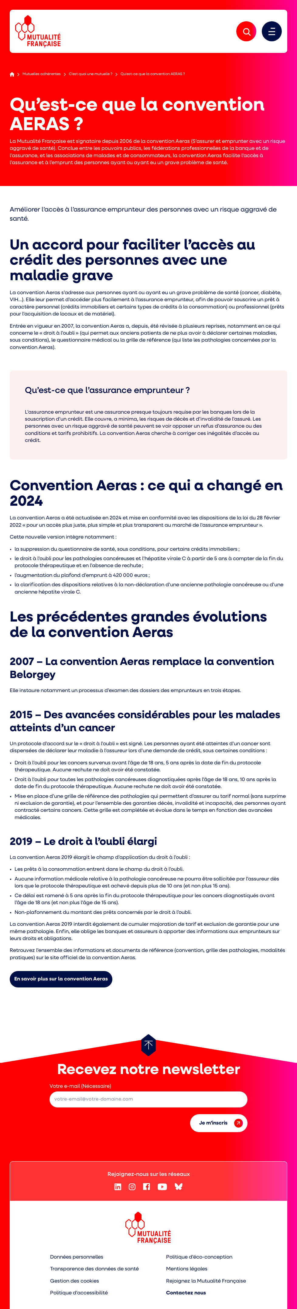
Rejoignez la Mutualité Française (206, 1281)
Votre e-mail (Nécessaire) (80, 1086)
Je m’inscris (221, 1123)
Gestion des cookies (74, 1281)
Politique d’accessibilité (79, 1293)
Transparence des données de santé (94, 1269)
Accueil (12, 74)
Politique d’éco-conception (199, 1257)
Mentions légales (186, 1269)
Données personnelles (76, 1257)
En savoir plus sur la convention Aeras (61, 979)
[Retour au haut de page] (148, 1045)
